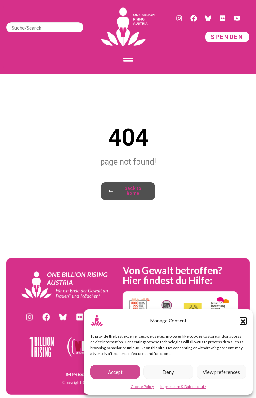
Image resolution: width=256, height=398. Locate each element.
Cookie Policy (142, 386)
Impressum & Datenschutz (183, 386)
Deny (168, 372)
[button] (243, 320)
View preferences (221, 372)
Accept (115, 372)
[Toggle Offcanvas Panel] (128, 60)
